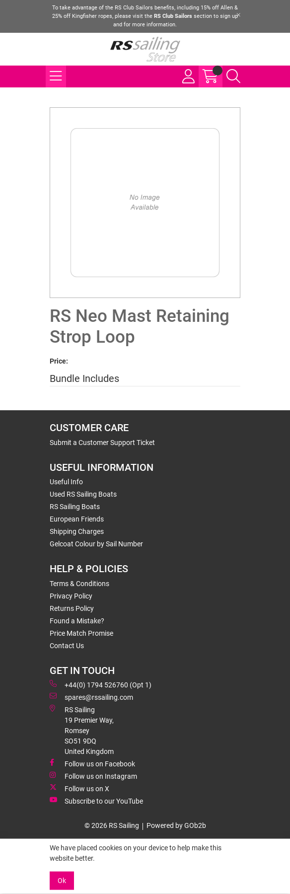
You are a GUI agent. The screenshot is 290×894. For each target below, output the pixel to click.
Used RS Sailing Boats (83, 494)
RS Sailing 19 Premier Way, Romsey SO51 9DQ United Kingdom (82, 730)
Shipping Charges (77, 531)
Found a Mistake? (77, 621)
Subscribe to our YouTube (96, 800)
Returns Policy (72, 608)
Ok (62, 881)
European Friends (77, 519)
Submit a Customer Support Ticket (102, 443)
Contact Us (67, 646)
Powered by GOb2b (176, 825)
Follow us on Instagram (93, 775)
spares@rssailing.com (91, 696)
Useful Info (66, 482)
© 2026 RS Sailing (111, 825)
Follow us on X (79, 788)
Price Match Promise (81, 633)
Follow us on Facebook (92, 763)
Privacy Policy (71, 596)
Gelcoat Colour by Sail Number (96, 544)
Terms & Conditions (79, 584)
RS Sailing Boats (75, 507)
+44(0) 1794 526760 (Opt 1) (100, 684)
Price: (59, 361)
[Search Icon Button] (233, 76)
